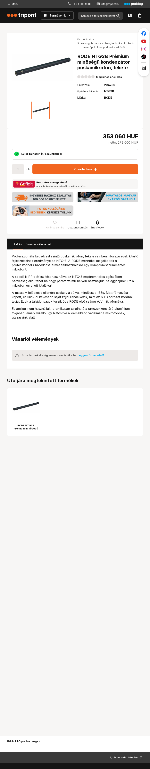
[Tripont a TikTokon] (143, 56)
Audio (131, 43)
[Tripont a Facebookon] (143, 33)
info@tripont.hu (110, 3)
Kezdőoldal (84, 39)
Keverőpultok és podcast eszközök (104, 47)
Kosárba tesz (86, 169)
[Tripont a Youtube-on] (143, 41)
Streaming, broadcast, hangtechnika (99, 43)
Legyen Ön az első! (91, 355)
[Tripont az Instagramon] (143, 49)
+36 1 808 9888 (81, 3)
